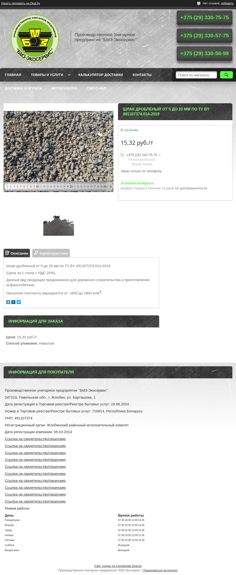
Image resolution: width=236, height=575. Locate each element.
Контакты (142, 75)
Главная (13, 75)
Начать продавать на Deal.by (20, 3)
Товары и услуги (47, 75)
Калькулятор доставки (100, 75)
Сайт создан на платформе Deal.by (118, 566)
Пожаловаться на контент (160, 570)
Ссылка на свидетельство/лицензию (35, 439)
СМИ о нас (96, 88)
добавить (227, 3)
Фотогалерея (64, 88)
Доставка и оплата (23, 88)
